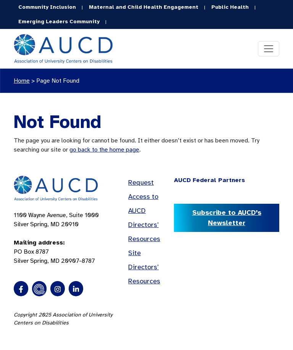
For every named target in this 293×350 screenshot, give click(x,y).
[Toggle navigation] (268, 48)
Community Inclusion (47, 7)
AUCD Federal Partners (209, 180)
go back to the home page (104, 149)
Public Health (230, 7)
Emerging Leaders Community (59, 21)
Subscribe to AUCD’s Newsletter (226, 217)
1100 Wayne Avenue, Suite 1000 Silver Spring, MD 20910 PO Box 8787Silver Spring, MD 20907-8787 (56, 238)
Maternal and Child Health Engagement (143, 7)
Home (22, 81)
